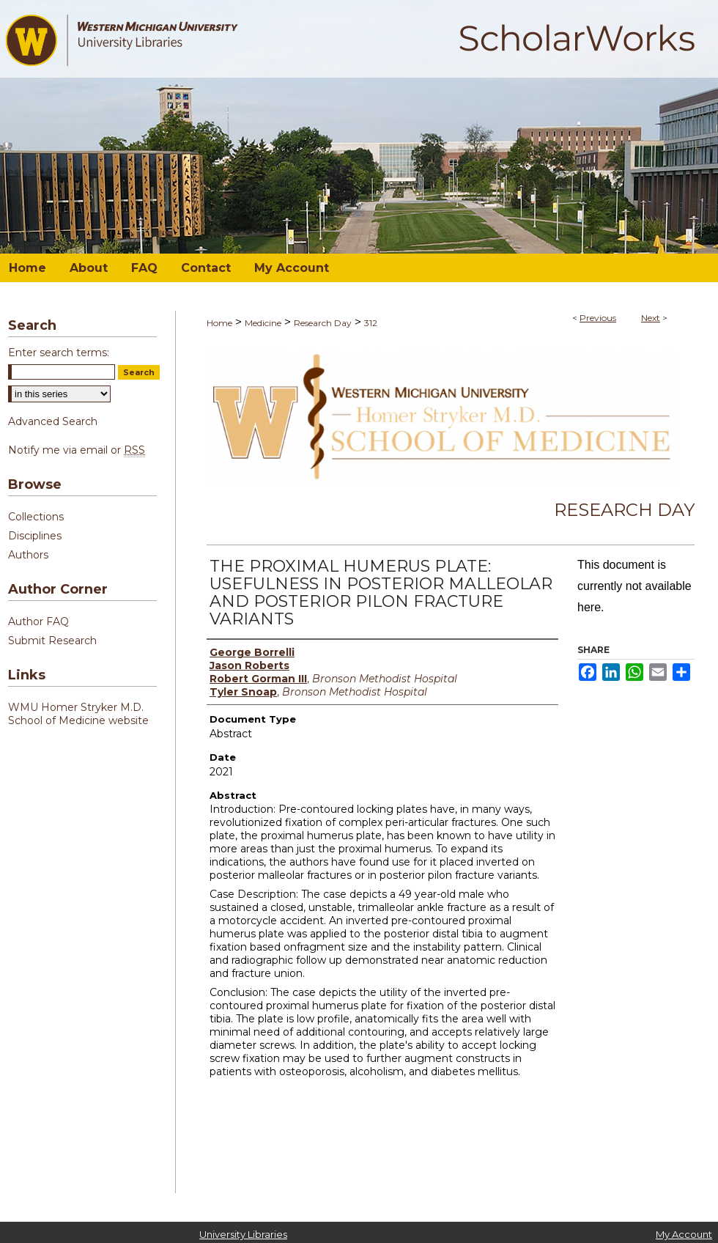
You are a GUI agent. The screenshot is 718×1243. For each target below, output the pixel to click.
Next (650, 317)
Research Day (323, 322)
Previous (598, 317)
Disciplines (35, 535)
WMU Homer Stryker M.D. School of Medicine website (78, 714)
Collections (36, 516)
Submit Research (52, 640)
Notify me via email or (76, 450)
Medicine (263, 322)
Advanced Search (52, 421)
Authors (28, 554)
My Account (684, 1234)
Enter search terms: (58, 352)
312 (370, 322)
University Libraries (243, 1234)
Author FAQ (38, 621)
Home (219, 322)
